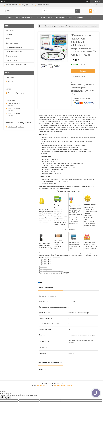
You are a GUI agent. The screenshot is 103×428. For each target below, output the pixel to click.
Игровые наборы (11, 60)
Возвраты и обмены (44, 17)
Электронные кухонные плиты (16, 64)
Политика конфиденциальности (62, 385)
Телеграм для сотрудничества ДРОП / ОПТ (54, 273)
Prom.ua (60, 383)
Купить (83, 71)
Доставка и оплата (24, 17)
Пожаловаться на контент (44, 385)
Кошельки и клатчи (12, 56)
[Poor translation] (7, 397)
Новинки (9, 34)
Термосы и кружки (12, 43)
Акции (8, 39)
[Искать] (77, 11)
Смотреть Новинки (45, 269)
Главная (9, 17)
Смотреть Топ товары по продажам (51, 271)
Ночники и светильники (14, 47)
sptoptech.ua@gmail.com (16, 127)
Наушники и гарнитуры (14, 52)
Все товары (43, 267)
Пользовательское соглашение (69, 17)
